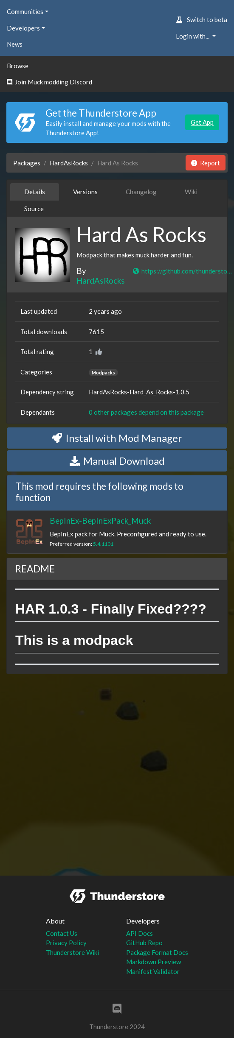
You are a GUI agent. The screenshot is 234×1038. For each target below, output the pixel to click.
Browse (17, 66)
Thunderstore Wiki (72, 952)
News (15, 44)
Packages (26, 163)
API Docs (139, 933)
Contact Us (61, 933)
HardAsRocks (69, 163)
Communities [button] (25, 11)
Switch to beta (201, 19)
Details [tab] (34, 191)
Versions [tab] (85, 191)
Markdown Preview (153, 961)
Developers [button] (23, 28)
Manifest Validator (153, 971)
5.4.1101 (103, 544)
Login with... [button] (193, 36)
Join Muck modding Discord (49, 82)
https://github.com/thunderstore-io (183, 271)
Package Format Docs (157, 952)
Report (205, 163)
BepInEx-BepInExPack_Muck (100, 520)
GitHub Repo (144, 942)
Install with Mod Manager (117, 438)
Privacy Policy (66, 942)
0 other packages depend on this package (146, 412)
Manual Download (117, 461)
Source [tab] (34, 208)
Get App (202, 122)
